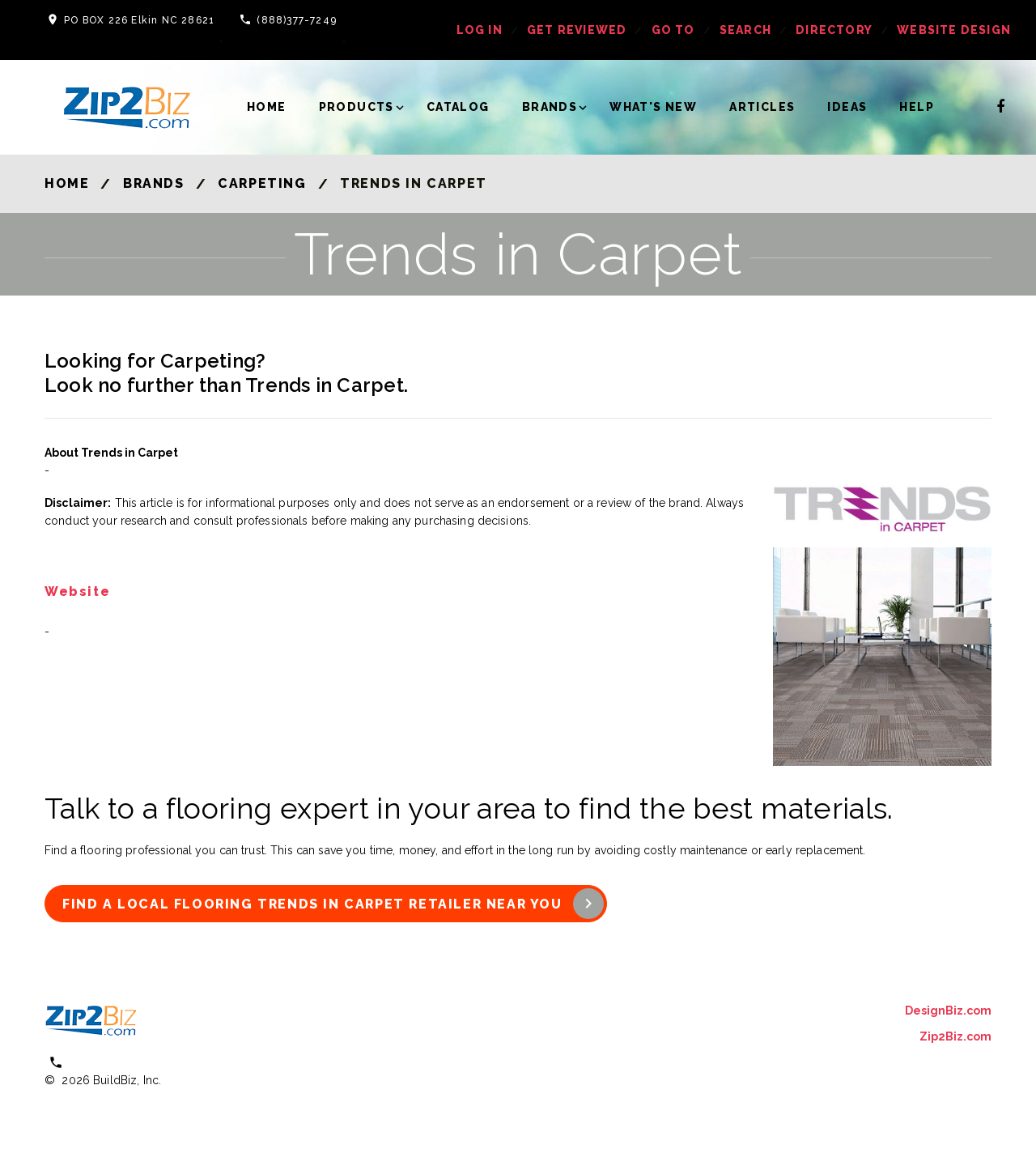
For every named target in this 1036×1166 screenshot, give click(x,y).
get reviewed (576, 29)
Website (77, 592)
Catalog (458, 106)
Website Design (954, 29)
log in (479, 29)
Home (267, 106)
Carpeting (262, 183)
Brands (549, 106)
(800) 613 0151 (113, 1062)
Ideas (847, 106)
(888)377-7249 (297, 20)
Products (356, 106)
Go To (673, 29)
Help (916, 106)
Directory (834, 29)
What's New (653, 106)
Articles (762, 106)
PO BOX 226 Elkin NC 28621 (139, 20)
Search (745, 29)
